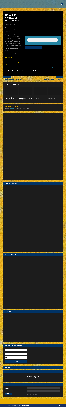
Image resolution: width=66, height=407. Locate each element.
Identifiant (7, 388)
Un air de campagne (14, 24)
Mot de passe (7, 390)
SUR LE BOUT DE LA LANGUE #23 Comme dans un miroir (25, 98)
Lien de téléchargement (33, 48)
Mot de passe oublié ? (32, 394)
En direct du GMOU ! (53, 97)
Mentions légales (26, 405)
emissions (7, 24)
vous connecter (13, 108)
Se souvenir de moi (33, 393)
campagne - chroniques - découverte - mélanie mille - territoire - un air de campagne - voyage (33, 67)
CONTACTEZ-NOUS (33, 380)
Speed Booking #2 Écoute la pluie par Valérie (11, 97)
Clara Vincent (9, 23)
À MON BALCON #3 (38, 97)
